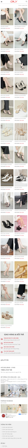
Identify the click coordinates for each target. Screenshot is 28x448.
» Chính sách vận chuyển (7, 436)
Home (20, 5)
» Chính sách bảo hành (7, 427)
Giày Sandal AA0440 (19, 256)
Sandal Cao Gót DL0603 (20, 95)
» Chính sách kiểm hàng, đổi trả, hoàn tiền (12, 438)
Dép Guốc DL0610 (5, 49)
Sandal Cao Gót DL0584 (20, 118)
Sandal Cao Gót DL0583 (6, 141)
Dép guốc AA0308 (19, 302)
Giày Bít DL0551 (18, 187)
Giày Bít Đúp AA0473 (19, 233)
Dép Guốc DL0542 (5, 233)
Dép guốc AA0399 (19, 279)
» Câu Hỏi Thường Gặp (7, 434)
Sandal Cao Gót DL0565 (20, 141)
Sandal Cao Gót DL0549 (20, 210)
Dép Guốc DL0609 (19, 49)
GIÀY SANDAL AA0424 (6, 279)
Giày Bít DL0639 (4, 26)
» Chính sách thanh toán (7, 429)
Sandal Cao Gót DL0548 (6, 210)
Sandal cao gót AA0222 (6, 325)
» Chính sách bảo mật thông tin (9, 431)
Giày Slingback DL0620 (20, 26)
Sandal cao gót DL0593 (6, 118)
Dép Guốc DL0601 (19, 72)
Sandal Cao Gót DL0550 (6, 187)
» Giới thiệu (4, 446)
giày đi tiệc (24, 5)
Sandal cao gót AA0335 (6, 302)
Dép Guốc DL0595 (5, 95)
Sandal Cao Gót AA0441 (6, 256)
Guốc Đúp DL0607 (5, 72)
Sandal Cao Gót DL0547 (20, 164)
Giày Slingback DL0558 (6, 164)
